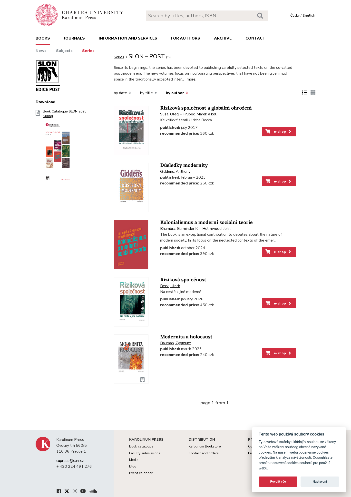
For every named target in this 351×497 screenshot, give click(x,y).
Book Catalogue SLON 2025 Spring (64, 147)
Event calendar (141, 473)
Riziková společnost (183, 280)
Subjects (64, 50)
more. (191, 79)
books (43, 38)
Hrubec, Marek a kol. (200, 114)
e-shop (278, 131)
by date (122, 93)
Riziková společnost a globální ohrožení (206, 108)
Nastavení (320, 481)
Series (88, 50)
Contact (255, 38)
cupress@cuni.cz (70, 460)
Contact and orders (204, 453)
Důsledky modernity (184, 165)
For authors (185, 38)
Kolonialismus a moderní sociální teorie (206, 222)
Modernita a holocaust (186, 337)
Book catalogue (141, 446)
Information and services (128, 38)
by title (148, 93)
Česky (295, 15)
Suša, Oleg (169, 114)
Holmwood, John (216, 228)
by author (177, 93)
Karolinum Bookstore (205, 446)
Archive (223, 38)
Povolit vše (278, 481)
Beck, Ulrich (170, 286)
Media (133, 459)
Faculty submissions (144, 453)
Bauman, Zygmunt (175, 343)
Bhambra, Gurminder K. (179, 228)
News (41, 50)
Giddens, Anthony (175, 171)
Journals (74, 38)
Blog (132, 466)
